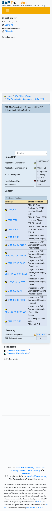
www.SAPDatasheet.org (36, 476)
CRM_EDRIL (13, 220)
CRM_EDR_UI (13, 229)
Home (8, 96)
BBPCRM (9, 25)
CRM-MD (8, 31)
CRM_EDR (12, 209)
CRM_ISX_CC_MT (15, 291)
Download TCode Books (18, 350)
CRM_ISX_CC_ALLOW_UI (15, 255)
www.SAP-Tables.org (25, 467)
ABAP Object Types (23, 96)
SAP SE (38, 502)
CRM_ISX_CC (13, 237)
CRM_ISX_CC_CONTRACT (16, 274)
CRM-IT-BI (39, 99)
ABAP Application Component (20, 99)
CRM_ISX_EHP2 (14, 321)
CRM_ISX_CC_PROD (16, 300)
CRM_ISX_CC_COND (16, 263)
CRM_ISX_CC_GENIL (16, 282)
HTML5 (40, 508)
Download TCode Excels (18, 353)
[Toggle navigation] (7, 10)
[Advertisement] (26, 65)
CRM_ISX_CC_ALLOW (17, 245)
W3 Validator (30, 508)
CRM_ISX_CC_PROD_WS (15, 312)
